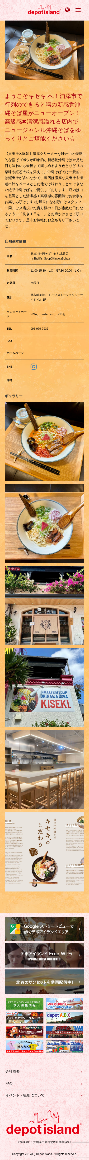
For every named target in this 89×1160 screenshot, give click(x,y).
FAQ (9, 1083)
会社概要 (12, 1071)
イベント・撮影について (25, 1095)
